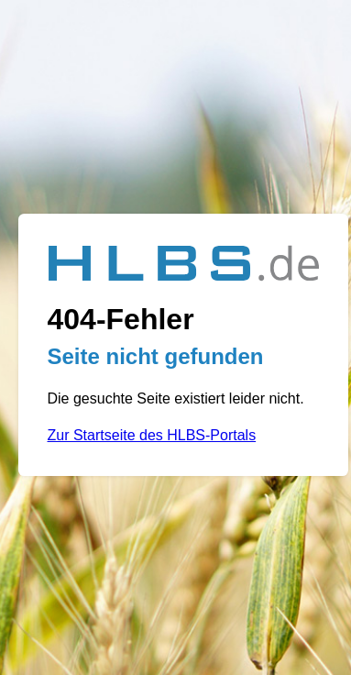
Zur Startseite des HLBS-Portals (152, 435)
